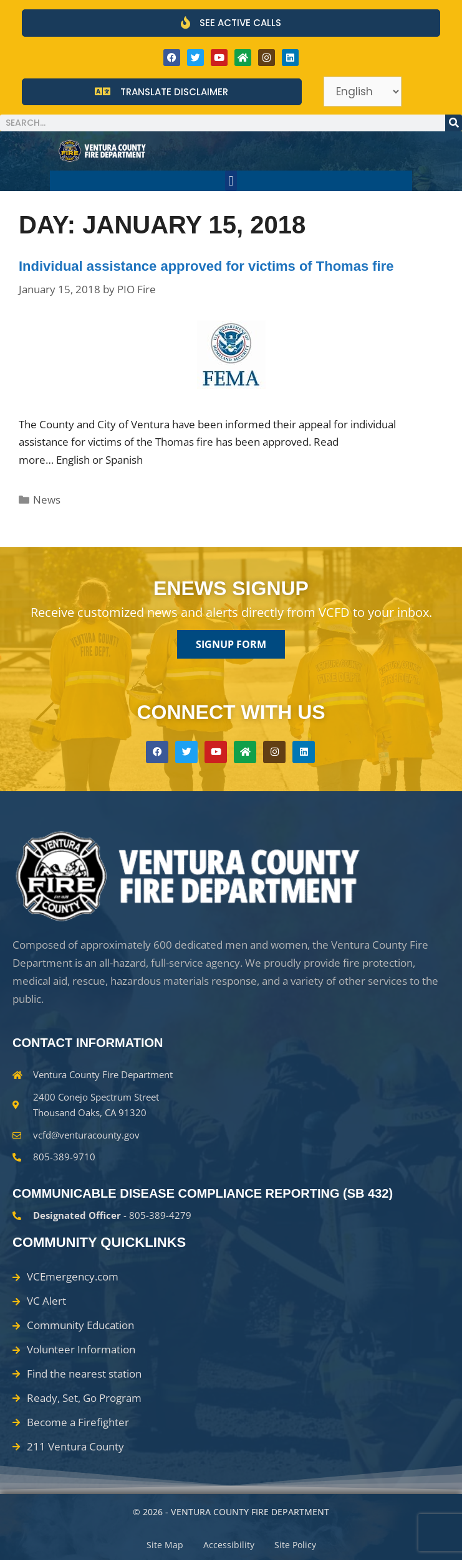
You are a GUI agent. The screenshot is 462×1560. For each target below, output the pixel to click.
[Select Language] (363, 91)
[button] (231, 181)
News (46, 499)
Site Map (165, 1545)
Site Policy (295, 1545)
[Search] (453, 123)
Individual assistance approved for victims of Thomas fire (206, 266)
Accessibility (228, 1545)
